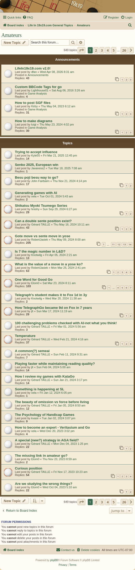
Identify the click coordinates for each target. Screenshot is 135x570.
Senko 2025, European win (36, 165)
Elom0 (35, 283)
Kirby (34, 106)
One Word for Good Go (33, 279)
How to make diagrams (33, 121)
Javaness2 (38, 168)
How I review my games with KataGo (45, 376)
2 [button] (96, 50)
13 (124, 244)
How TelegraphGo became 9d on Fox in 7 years (53, 308)
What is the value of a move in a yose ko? (49, 264)
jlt (32, 311)
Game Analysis (37, 93)
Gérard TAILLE (40, 224)
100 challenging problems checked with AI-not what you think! (66, 323)
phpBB (54, 560)
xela (33, 196)
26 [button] (124, 50)
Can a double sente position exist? (43, 221)
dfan (34, 71)
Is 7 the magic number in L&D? (40, 251)
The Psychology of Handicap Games (44, 415)
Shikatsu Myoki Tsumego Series (41, 206)
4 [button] (108, 50)
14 (130, 244)
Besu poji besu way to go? (36, 177)
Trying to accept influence (36, 152)
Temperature (25, 336)
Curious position (28, 468)
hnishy (35, 209)
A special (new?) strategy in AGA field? (47, 440)
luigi (33, 124)
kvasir (35, 418)
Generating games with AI (36, 193)
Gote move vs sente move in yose (42, 236)
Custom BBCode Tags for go (38, 87)
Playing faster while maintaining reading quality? (55, 364)
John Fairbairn (40, 181)
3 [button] (102, 50)
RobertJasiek (39, 239)
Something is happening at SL (39, 389)
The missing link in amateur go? (41, 456)
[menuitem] (27, 17)
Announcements (38, 75)
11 (113, 244)
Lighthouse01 (39, 90)
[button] (81, 50)
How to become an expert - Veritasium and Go (52, 427)
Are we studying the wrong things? (43, 484)
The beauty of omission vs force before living (52, 402)
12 (119, 244)
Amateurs (11, 35)
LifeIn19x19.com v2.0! (32, 68)
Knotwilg (36, 254)
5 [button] (114, 50)
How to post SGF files (32, 103)
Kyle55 (35, 155)
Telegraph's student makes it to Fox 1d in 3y (51, 295)
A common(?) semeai (32, 351)
